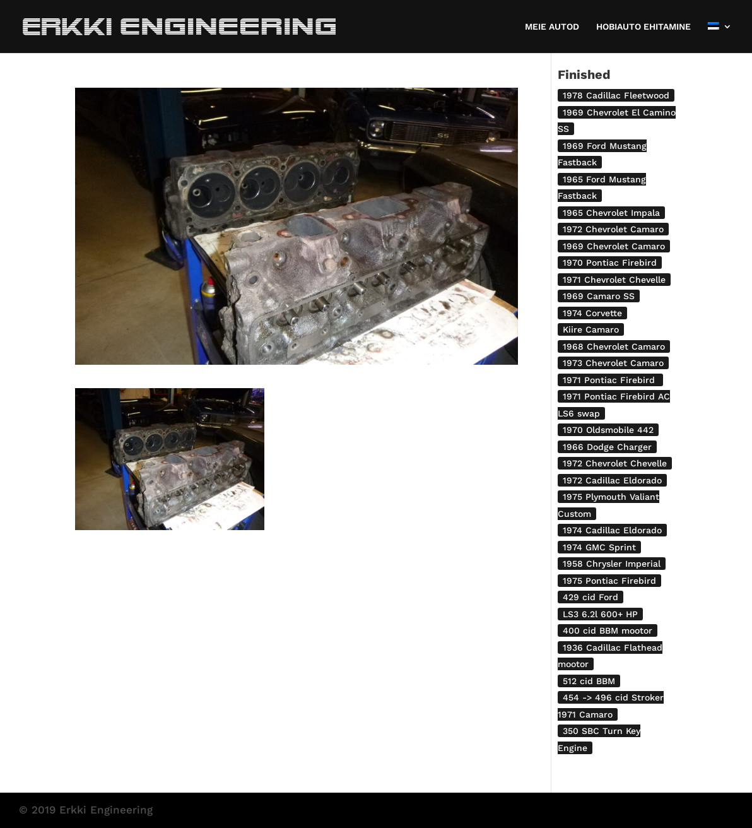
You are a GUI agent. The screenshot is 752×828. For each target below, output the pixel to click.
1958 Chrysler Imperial (612, 564)
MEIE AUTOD (552, 27)
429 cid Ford (590, 597)
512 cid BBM (589, 681)
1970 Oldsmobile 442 (608, 430)
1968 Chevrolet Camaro (614, 346)
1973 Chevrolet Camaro (613, 363)
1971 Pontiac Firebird (610, 380)
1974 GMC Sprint (599, 547)
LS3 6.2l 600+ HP (600, 614)
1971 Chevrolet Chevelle (614, 280)
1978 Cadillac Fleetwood (616, 95)
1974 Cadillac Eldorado (612, 530)
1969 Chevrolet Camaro (614, 246)
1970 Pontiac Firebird (610, 262)
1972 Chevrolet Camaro (613, 229)
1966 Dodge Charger (607, 447)
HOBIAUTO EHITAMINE (643, 27)
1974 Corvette (592, 313)
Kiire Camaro (591, 329)
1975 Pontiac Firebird (609, 581)
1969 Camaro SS (599, 296)
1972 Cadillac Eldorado (612, 480)
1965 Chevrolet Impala (611, 213)
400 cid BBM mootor (607, 630)
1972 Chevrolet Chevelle (615, 463)
